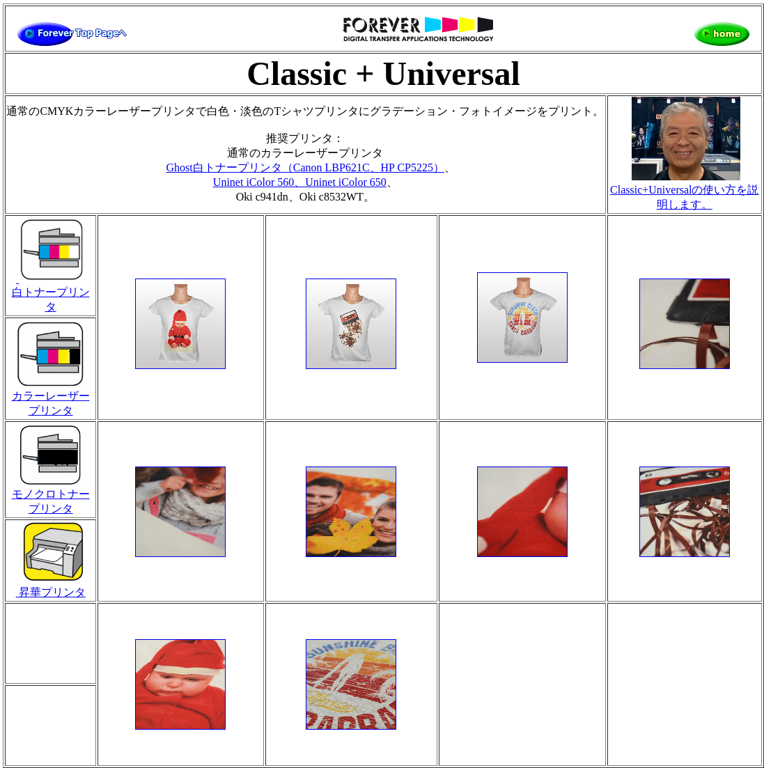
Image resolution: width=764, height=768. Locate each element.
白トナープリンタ (51, 293)
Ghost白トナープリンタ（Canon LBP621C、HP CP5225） (305, 167)
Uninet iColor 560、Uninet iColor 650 (300, 182)
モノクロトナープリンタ (51, 496)
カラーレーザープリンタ (51, 397)
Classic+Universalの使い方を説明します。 (684, 190)
